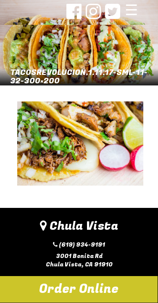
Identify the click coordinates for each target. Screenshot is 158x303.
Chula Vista (79, 226)
